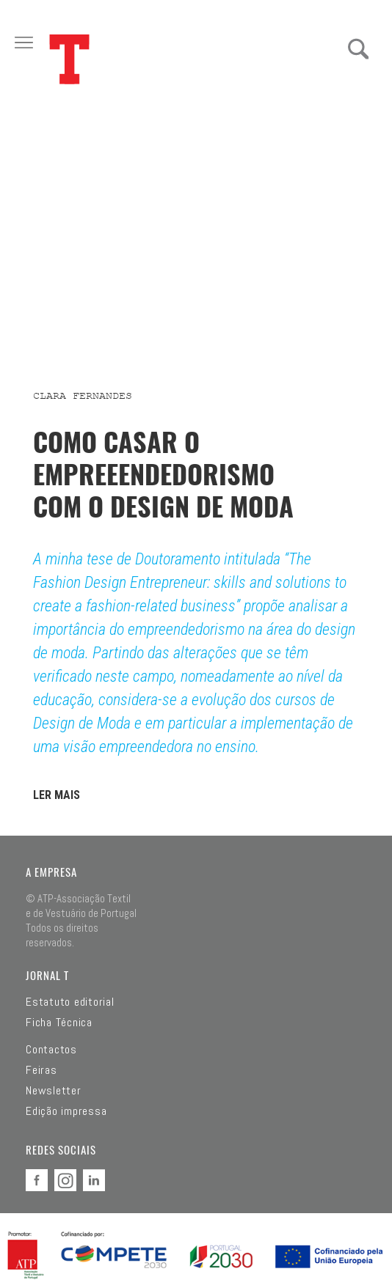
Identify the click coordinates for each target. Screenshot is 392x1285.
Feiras (41, 1070)
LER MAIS (56, 795)
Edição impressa (66, 1111)
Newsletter (53, 1090)
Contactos (51, 1049)
